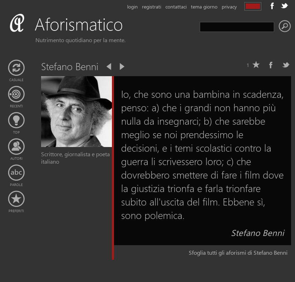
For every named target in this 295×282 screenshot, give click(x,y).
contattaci (176, 6)
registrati (151, 6)
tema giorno (204, 6)
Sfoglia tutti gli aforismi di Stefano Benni (238, 252)
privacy (229, 6)
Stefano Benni (257, 232)
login (132, 6)
